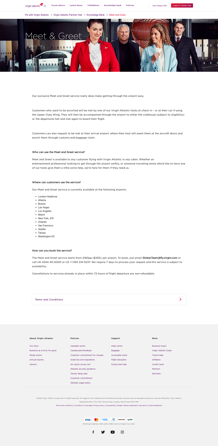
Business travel (159, 346)
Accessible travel (119, 355)
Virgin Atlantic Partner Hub (67, 14)
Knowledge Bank (96, 14)
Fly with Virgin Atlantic (37, 14)
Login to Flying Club (182, 5)
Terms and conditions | (65, 405)
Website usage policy (80, 383)
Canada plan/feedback (81, 350)
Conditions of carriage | (83, 405)
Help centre (116, 346)
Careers (33, 364)
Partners (156, 369)
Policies (130, 5)
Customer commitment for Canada (86, 355)
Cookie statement (155, 405)
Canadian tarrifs (77, 346)
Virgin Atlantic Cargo (162, 350)
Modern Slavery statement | (128, 405)
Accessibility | (111, 405)
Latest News (76, 5)
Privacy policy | (99, 405)
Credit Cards (158, 364)
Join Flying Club (159, 6)
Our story (34, 346)
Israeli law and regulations (82, 360)
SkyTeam (156, 373)
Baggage (115, 350)
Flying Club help (119, 364)
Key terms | (143, 405)
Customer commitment (81, 378)
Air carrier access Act (80, 364)
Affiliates (156, 360)
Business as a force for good (43, 350)
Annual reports (37, 360)
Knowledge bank (112, 5)
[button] (93, 432)
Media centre (36, 355)
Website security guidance (83, 369)
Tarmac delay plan (79, 373)
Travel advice (58, 5)
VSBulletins (93, 5)
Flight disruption (119, 360)
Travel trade (157, 355)
